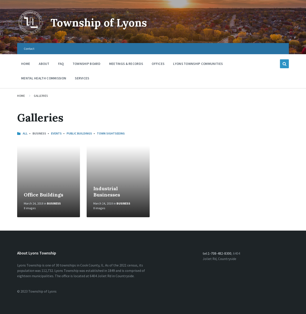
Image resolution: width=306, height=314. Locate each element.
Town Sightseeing (111, 133)
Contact (29, 49)
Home (25, 64)
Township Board (86, 64)
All (25, 133)
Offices (158, 65)
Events (56, 133)
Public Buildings (79, 133)
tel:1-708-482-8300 (217, 253)
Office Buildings (43, 195)
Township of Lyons (99, 22)
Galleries (41, 96)
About (44, 64)
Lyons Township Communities (198, 64)
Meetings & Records (126, 65)
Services (82, 79)
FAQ (61, 64)
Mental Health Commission (43, 78)
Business (54, 203)
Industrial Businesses (106, 191)
